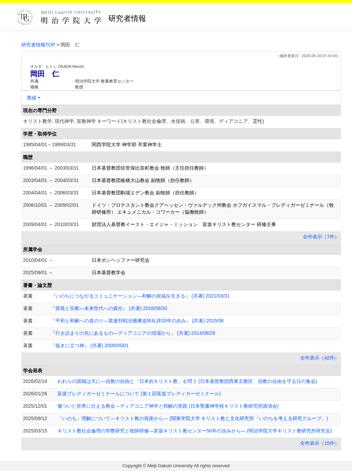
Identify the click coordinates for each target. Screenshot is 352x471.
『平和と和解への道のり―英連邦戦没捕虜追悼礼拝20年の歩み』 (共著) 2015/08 (137, 320)
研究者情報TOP (38, 44)
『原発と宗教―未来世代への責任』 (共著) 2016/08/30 (109, 308)
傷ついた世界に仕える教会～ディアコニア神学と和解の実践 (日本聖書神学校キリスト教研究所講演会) (167, 406)
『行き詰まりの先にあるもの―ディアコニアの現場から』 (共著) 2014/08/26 (133, 333)
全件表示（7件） (321, 236)
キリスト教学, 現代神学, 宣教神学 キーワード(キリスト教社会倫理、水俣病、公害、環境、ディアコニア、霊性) (143, 121)
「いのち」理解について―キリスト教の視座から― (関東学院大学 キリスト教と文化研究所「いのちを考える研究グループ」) (192, 418)
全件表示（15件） (319, 443)
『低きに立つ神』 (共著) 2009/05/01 (90, 345)
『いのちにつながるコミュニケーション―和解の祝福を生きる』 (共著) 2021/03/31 (140, 296)
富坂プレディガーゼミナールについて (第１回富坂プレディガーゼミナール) (139, 393)
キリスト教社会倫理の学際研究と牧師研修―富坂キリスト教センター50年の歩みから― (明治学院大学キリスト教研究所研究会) (194, 430)
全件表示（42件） (319, 358)
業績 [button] (31, 97)
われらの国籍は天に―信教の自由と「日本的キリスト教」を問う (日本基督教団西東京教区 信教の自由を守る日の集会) (187, 381)
